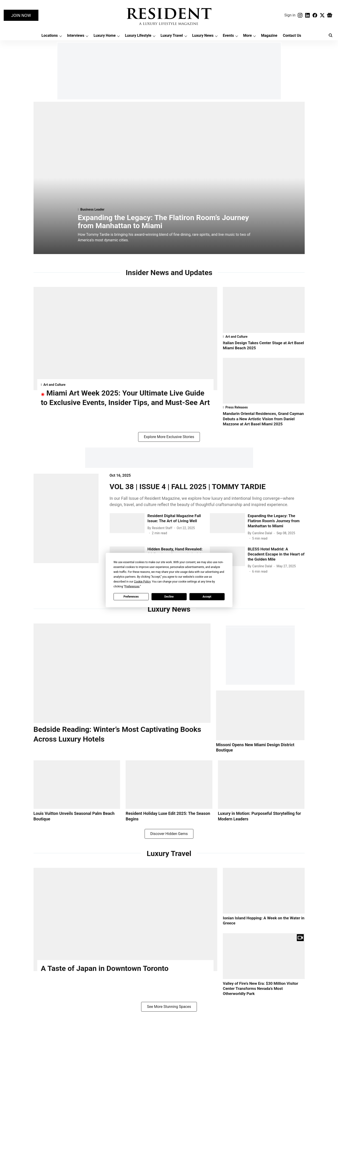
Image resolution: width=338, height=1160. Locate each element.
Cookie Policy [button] (142, 581)
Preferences (131, 596)
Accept (206, 596)
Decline (169, 596)
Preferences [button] (132, 586)
